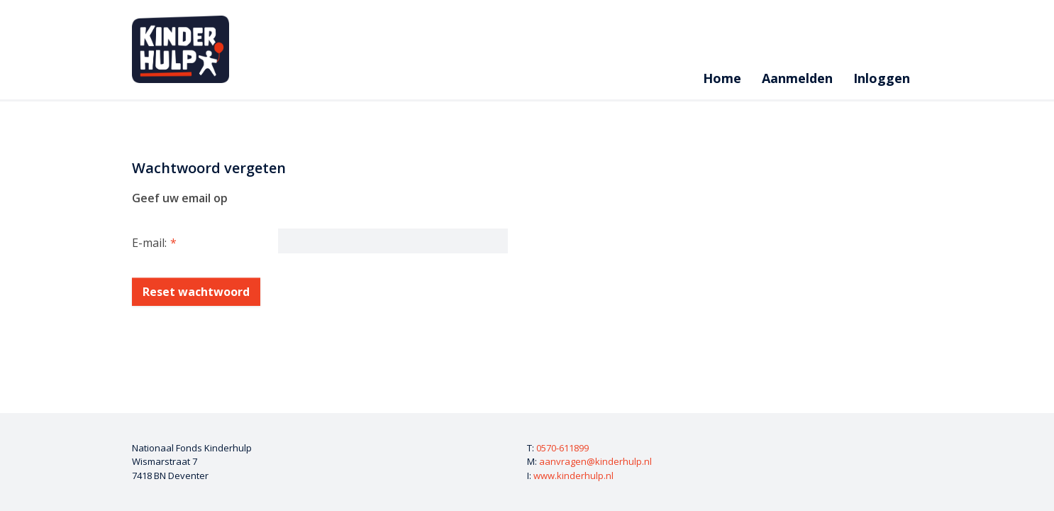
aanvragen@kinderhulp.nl (595, 461)
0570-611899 (562, 447)
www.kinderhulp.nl (573, 475)
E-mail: (149, 243)
